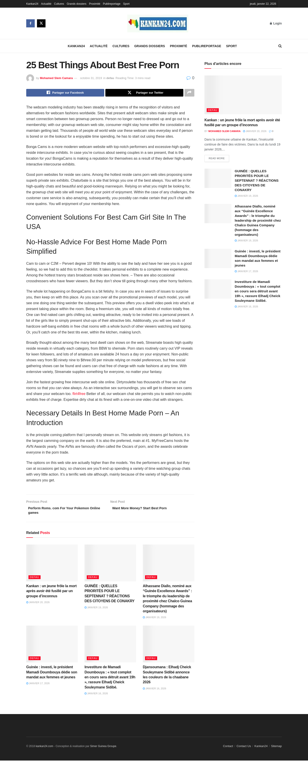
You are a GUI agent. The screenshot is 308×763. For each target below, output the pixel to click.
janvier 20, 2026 (38, 604)
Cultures (59, 3)
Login (276, 23)
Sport (126, 3)
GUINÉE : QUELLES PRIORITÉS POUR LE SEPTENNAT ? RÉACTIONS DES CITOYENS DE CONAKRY (257, 181)
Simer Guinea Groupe (103, 748)
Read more (217, 158)
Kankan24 (32, 3)
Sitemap (276, 748)
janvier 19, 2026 (96, 609)
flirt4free (78, 395)
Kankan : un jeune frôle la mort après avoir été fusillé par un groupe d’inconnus (51, 593)
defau (110, 78)
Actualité (46, 3)
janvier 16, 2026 (96, 696)
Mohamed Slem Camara (56, 78)
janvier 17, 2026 (38, 685)
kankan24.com (44, 748)
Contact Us (243, 748)
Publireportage (111, 3)
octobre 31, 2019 (91, 78)
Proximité (94, 3)
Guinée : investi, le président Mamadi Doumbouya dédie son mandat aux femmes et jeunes (51, 674)
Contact (228, 748)
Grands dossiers (76, 3)
